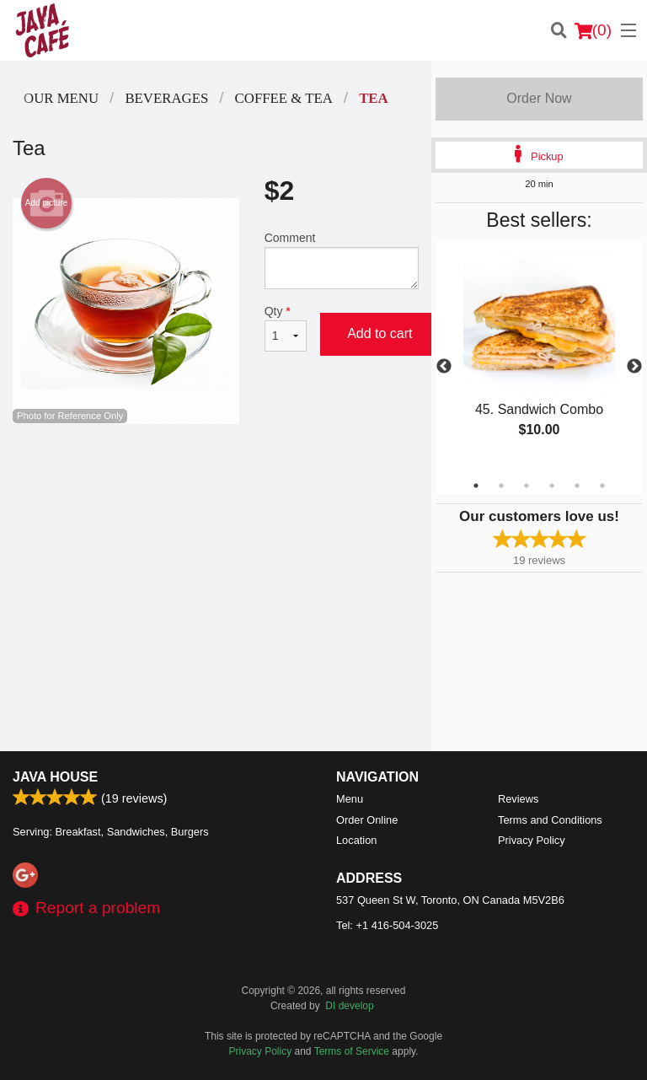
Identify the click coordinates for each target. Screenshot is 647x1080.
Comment (342, 260)
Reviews (518, 799)
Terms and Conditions (550, 820)
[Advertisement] (216, 479)
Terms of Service (351, 1051)
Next (634, 366)
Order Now (538, 98)
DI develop (349, 1006)
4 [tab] (551, 485)
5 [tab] (577, 485)
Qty (286, 328)
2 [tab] (501, 485)
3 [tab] (526, 485)
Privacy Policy (531, 840)
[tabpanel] (539, 357)
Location (356, 840)
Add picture (46, 203)
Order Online (367, 820)
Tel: (387, 925)
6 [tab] (602, 485)
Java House (55, 777)
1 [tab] (476, 485)
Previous (444, 366)
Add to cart (379, 333)
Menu (349, 799)
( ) (593, 30)
